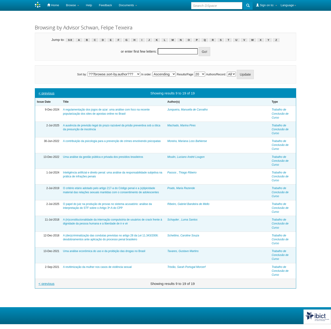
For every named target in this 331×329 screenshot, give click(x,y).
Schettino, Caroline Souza (183, 235)
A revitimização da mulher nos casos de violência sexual (97, 267)
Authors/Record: (216, 74)
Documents (128, 5)
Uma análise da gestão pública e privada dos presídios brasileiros (103, 157)
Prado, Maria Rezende (181, 188)
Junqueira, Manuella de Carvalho (187, 109)
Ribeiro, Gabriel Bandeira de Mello (188, 204)
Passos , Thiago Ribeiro (181, 172)
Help (89, 5)
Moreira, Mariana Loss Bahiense (187, 141)
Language (288, 5)
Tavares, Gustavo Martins (183, 251)
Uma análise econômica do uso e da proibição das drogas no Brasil (104, 251)
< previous (47, 93)
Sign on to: (266, 5)
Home (53, 5)
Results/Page (185, 74)
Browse (72, 5)
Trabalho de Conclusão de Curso (280, 113)
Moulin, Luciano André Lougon (185, 157)
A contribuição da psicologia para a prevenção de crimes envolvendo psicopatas (112, 141)
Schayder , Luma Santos (182, 219)
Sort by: (82, 74)
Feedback (105, 5)
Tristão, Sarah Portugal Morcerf (186, 267)
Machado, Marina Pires (181, 125)
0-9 (70, 40)
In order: (146, 74)
